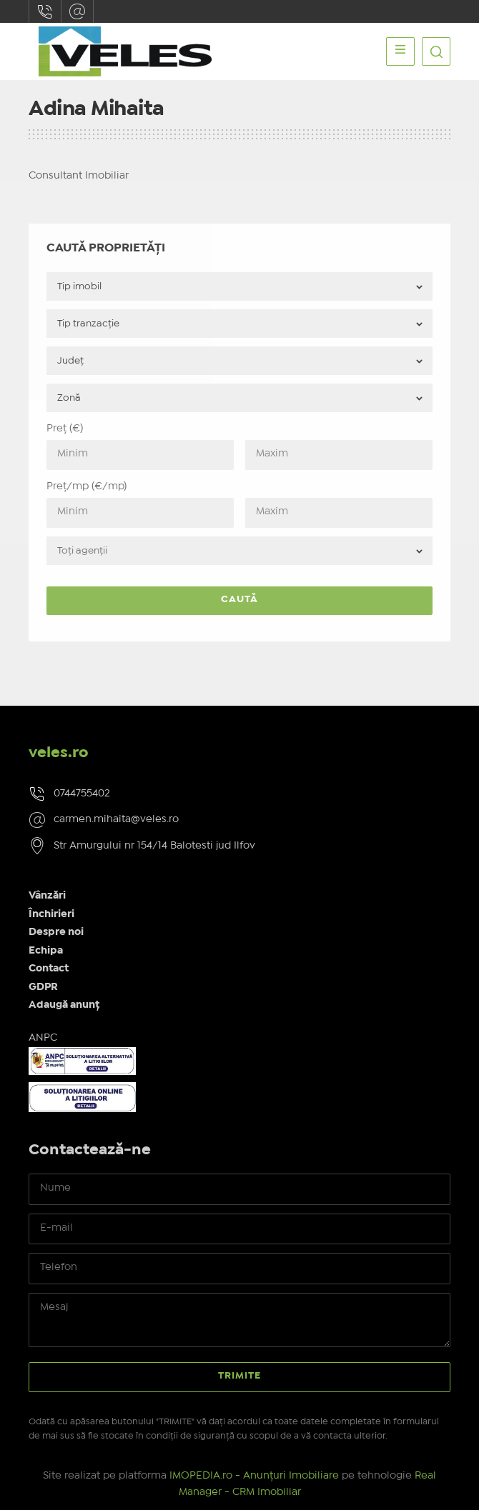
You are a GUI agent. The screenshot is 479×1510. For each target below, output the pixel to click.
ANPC (43, 1038)
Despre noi (56, 932)
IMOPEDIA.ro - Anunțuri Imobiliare (254, 1475)
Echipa (46, 950)
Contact (49, 968)
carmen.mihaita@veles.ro (77, 11)
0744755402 (45, 11)
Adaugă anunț (64, 1005)
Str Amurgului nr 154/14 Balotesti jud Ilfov (154, 845)
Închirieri (51, 914)
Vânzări (47, 895)
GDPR (43, 987)
